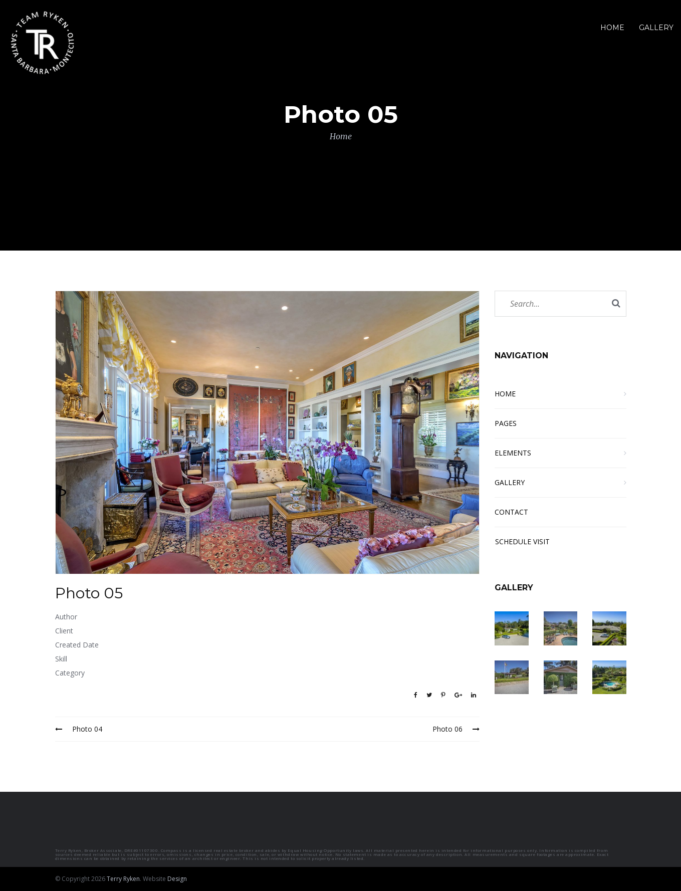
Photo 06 (456, 729)
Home (341, 136)
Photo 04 (78, 729)
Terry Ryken (123, 878)
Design (177, 878)
